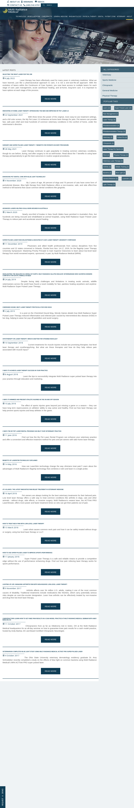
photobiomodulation (111, 126)
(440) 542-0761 (33, 5)
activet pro (122, 137)
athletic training (122, 167)
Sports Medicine (33, 16)
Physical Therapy (90, 16)
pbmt (106, 155)
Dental (101, 16)
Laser (106, 108)
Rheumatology (75, 16)
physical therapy (121, 155)
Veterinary (121, 16)
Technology (21, 16)
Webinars (28, 1)
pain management (110, 114)
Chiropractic (47, 16)
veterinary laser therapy (113, 161)
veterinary (107, 137)
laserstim (126, 179)
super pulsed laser (123, 108)
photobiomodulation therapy (114, 131)
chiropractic (108, 143)
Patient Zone (110, 16)
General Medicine (61, 16)
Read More (50, 99)
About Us (15, 1)
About (129, 16)
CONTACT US (16, 5)
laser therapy (109, 120)
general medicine (110, 179)
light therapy (109, 184)
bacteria (107, 173)
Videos (41, 1)
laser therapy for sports (113, 149)
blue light (120, 173)
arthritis (107, 167)
